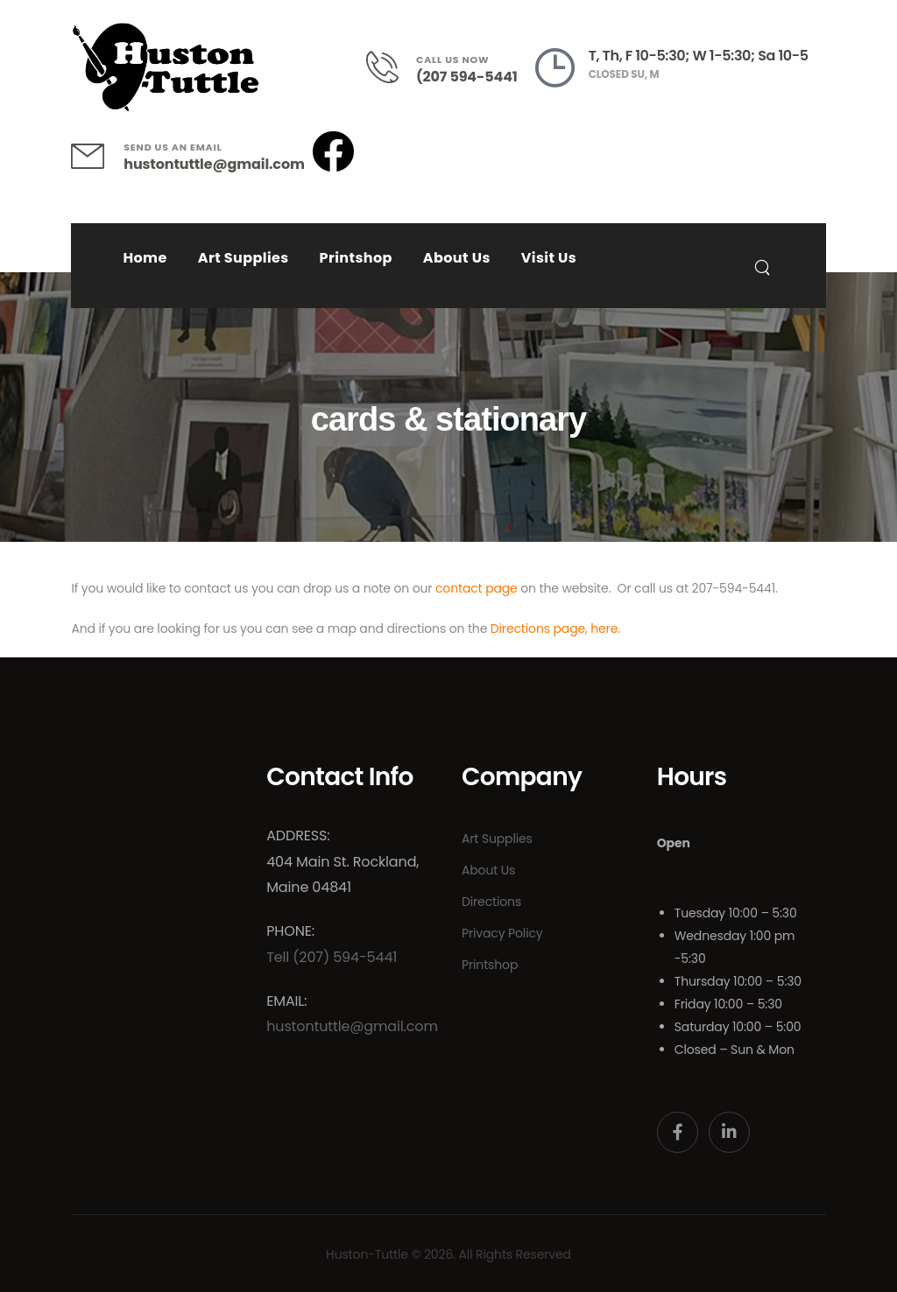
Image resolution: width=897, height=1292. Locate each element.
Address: (297, 835)
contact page (476, 588)
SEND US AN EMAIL (173, 147)
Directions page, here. (555, 628)
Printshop (356, 258)
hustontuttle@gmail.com (214, 164)
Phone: (290, 931)
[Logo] (166, 67)
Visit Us (548, 258)
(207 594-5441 (467, 76)
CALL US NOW (452, 60)
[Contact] (391, 67)
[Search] (764, 267)
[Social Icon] (677, 1132)
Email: (286, 1001)
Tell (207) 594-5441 (331, 957)
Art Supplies (243, 258)
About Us (457, 258)
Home (144, 258)
